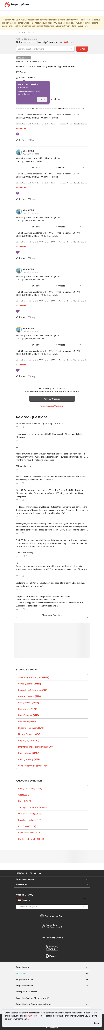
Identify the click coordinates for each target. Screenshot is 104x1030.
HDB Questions (24, 58)
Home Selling (27, 722)
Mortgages (21, 973)
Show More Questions (52, 615)
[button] (85, 879)
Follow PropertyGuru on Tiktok (47, 873)
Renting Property (29, 759)
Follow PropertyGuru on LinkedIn (39, 873)
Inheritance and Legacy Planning (35, 747)
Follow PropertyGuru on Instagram (31, 873)
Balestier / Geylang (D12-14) (30, 820)
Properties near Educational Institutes (33, 1004)
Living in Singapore (29, 734)
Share (31, 78)
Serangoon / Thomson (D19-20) (32, 807)
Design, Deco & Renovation (32, 690)
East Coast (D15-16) (27, 826)
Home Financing (28, 715)
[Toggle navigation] (100, 5)
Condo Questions (29, 684)
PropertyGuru (22, 967)
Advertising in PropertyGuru (33, 677)
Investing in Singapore (31, 728)
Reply (31, 140)
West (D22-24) (24, 795)
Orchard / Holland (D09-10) (30, 814)
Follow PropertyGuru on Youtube (35, 873)
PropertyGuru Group (25, 879)
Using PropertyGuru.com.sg (33, 766)
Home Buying (28, 709)
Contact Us (21, 884)
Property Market (28, 753)
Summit (52, 938)
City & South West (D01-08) (30, 833)
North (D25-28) (24, 801)
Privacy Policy (31, 1016)
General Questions (29, 696)
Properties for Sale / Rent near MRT (32, 998)
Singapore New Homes (26, 991)
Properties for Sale (24, 979)
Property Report (52, 948)
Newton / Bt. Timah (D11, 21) (31, 839)
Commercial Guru (52, 916)
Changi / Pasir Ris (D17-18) (30, 788)
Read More (21, 128)
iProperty (52, 956)
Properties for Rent (25, 985)
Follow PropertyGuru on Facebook (26, 873)
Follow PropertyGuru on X (43, 873)
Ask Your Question (52, 399)
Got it (42, 99)
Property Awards (52, 926)
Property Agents (28, 740)
